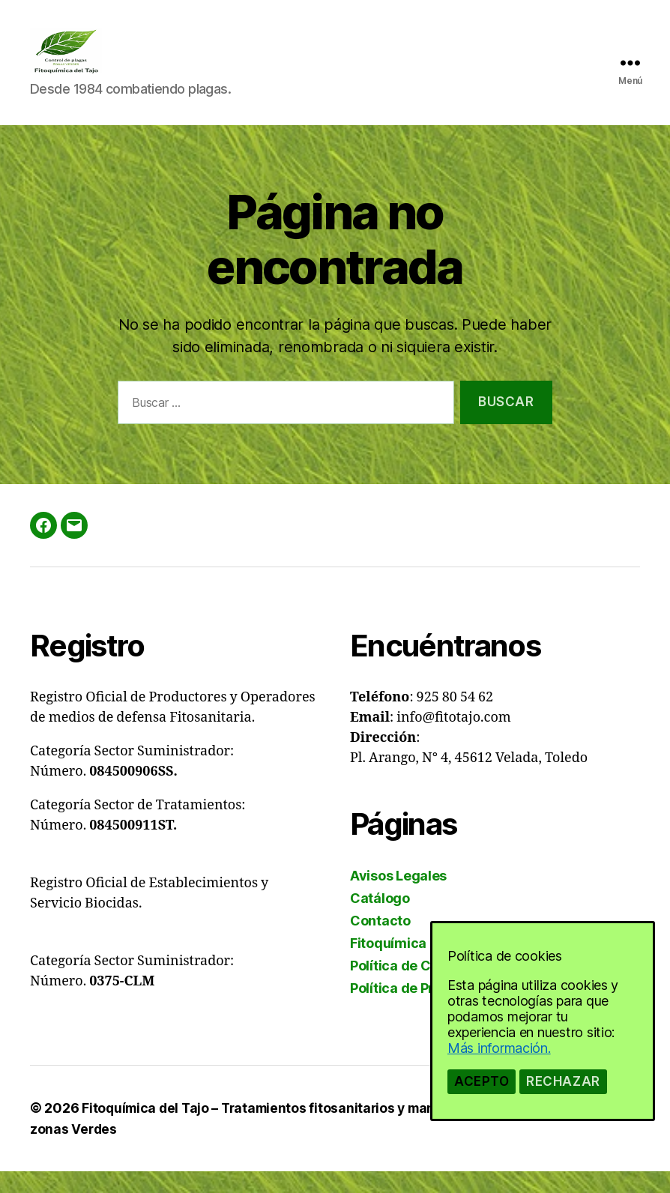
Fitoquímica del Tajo (415, 965)
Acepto (481, 1081)
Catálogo (380, 920)
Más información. (499, 1048)
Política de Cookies (411, 988)
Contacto (380, 943)
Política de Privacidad (420, 1010)
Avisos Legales (398, 898)
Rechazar (563, 1081)
